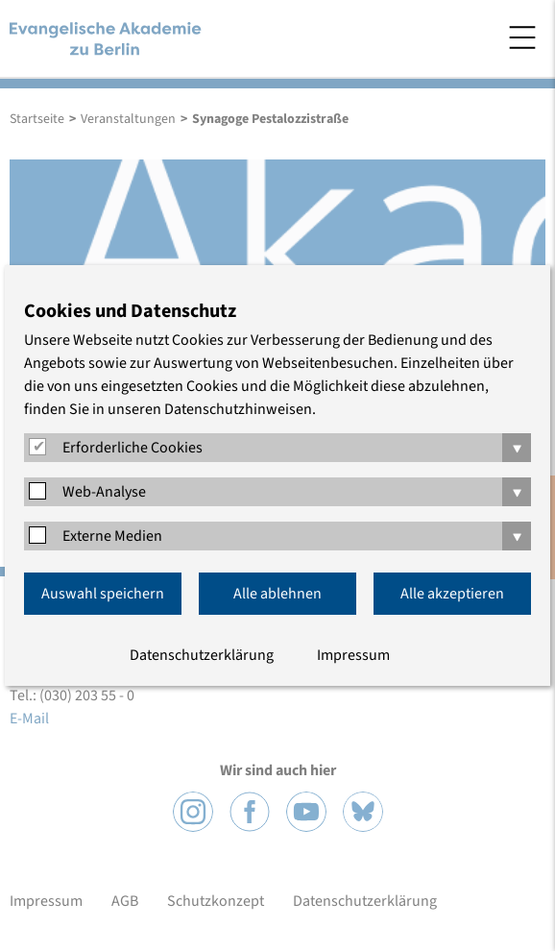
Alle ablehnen (277, 593)
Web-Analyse (104, 491)
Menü (522, 37)
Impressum (353, 655)
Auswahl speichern (102, 593)
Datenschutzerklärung (202, 655)
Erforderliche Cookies (132, 447)
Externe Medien (112, 536)
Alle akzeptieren (452, 593)
